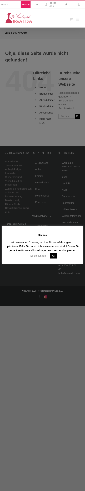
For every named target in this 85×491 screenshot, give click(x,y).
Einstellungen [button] (38, 255)
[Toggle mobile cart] (71, 19)
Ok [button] (53, 256)
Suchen (25, 4)
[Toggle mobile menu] (78, 19)
